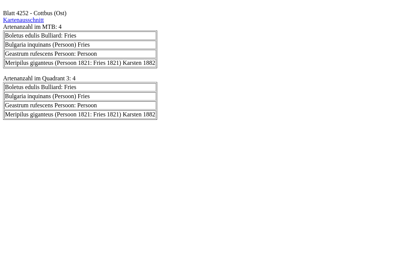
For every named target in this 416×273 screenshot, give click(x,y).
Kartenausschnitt (23, 20)
